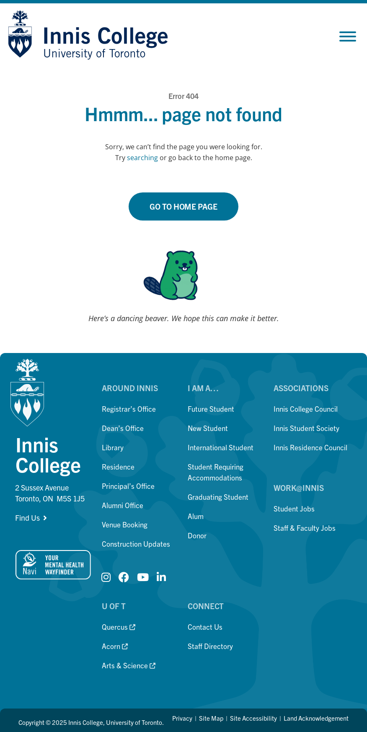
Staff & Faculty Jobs (305, 527)
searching (142, 157)
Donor (197, 535)
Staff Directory (210, 645)
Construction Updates (136, 543)
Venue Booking (124, 524)
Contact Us (205, 626)
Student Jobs (294, 508)
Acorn (115, 645)
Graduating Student (218, 496)
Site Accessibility (253, 718)
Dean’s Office (123, 427)
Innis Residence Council (310, 447)
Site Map (211, 718)
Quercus (118, 626)
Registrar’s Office (129, 408)
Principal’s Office (128, 485)
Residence (118, 466)
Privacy (182, 718)
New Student (208, 427)
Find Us (27, 517)
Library (113, 447)
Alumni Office (122, 505)
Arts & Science (128, 665)
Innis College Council (306, 408)
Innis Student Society (306, 427)
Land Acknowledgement (316, 718)
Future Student (211, 408)
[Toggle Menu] (347, 36)
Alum (196, 515)
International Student (220, 447)
